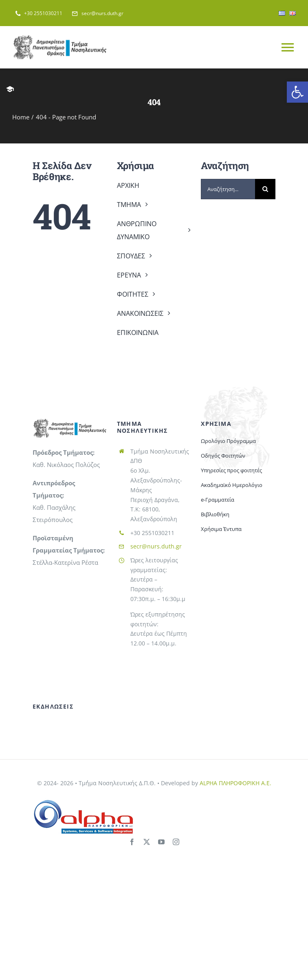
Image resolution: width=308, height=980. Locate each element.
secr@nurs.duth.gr (156, 546)
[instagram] (176, 842)
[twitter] (146, 842)
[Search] (265, 189)
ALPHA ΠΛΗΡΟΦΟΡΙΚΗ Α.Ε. (235, 783)
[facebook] (132, 842)
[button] (297, 92)
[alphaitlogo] (83, 801)
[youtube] (161, 842)
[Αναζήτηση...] (228, 189)
